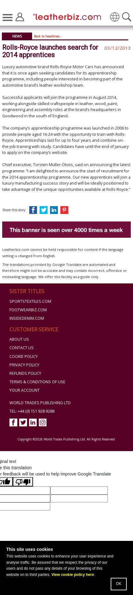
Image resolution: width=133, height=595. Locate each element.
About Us (19, 339)
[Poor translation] (23, 481)
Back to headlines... (48, 36)
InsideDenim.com (26, 318)
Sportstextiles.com (30, 301)
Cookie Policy (23, 356)
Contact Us (21, 347)
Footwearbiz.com (28, 310)
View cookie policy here (72, 574)
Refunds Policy (25, 373)
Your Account (24, 390)
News (17, 36)
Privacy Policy (24, 365)
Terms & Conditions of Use (37, 381)
